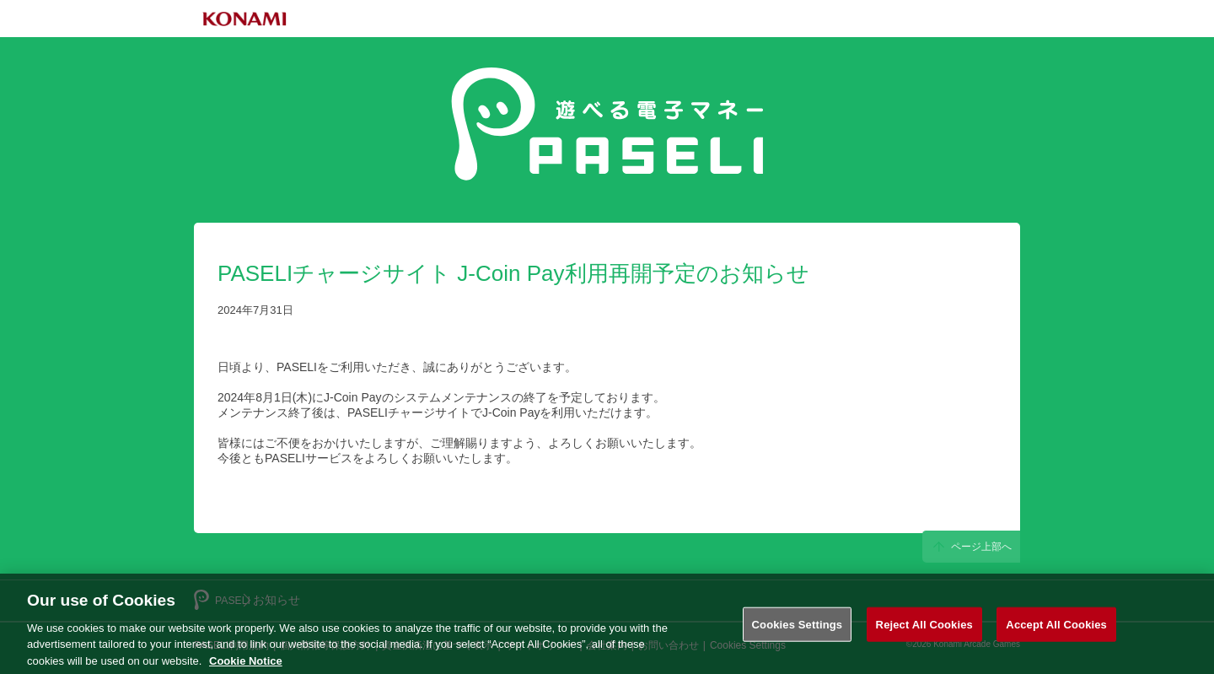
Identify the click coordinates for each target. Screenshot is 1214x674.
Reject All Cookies (924, 629)
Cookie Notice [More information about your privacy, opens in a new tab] (245, 666)
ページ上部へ (965, 546)
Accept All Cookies (1056, 629)
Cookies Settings (797, 629)
